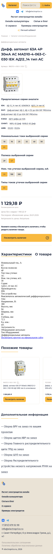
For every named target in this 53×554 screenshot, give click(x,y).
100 (11, 174)
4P (12, 161)
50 (42, 142)
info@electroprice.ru (34, 11)
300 (19, 174)
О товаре (43, 254)
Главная (4, 36)
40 (34, 142)
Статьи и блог (41, 21)
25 (19, 142)
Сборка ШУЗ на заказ (16, 454)
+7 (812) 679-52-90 (10, 525)
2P (4, 161)
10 (4, 142)
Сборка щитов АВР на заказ (20, 437)
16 (12, 142)
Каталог (12, 5)
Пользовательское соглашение (16, 542)
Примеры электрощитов (34, 25)
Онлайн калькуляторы (17, 21)
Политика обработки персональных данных (22, 545)
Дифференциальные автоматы (13, 42)
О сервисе (11, 25)
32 (27, 142)
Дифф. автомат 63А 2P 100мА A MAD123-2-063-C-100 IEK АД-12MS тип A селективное (19, 387)
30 (4, 174)
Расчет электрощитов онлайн (26, 16)
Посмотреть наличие (26, 238)
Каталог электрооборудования (23, 36)
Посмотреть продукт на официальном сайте (22, 337)
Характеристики (16, 254)
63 (4, 147)
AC (4, 188)
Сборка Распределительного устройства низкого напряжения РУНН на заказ (26, 466)
